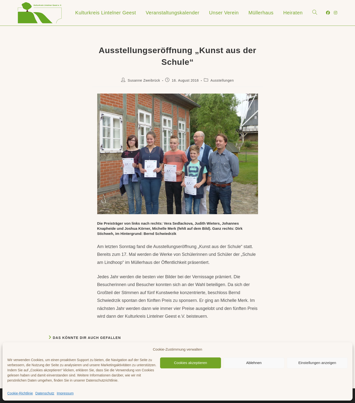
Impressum (65, 393)
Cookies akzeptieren (190, 363)
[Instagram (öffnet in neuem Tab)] (335, 13)
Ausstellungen (222, 80)
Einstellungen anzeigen (317, 363)
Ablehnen (253, 363)
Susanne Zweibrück (144, 80)
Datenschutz (44, 393)
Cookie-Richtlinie (20, 393)
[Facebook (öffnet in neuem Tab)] (328, 13)
